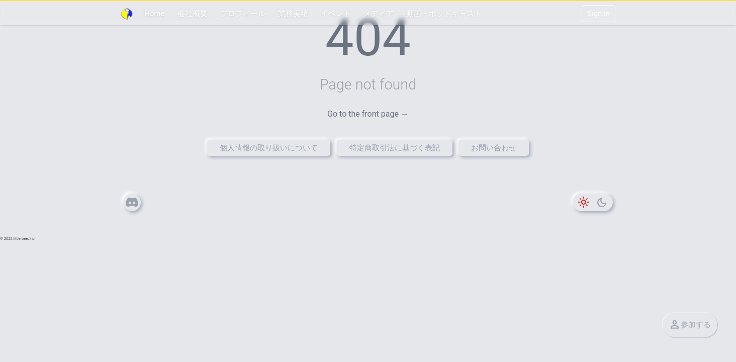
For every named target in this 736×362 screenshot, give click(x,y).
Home (154, 13)
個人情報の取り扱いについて (269, 147)
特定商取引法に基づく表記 (394, 147)
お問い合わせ (493, 147)
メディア (378, 13)
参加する (690, 325)
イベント (336, 13)
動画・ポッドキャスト (444, 13)
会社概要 (192, 13)
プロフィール (242, 13)
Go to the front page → (368, 114)
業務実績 (293, 13)
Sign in (598, 13)
